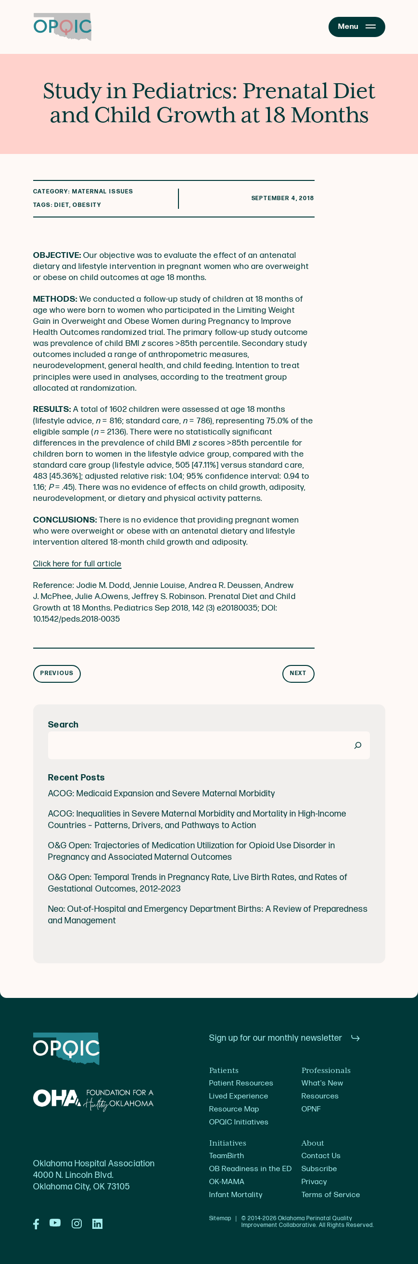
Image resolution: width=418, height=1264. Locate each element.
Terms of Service (331, 1195)
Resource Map (234, 1109)
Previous (57, 673)
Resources (320, 1096)
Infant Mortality (236, 1195)
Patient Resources (241, 1083)
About (313, 1143)
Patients (224, 1070)
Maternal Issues (103, 191)
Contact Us (321, 1156)
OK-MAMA (227, 1182)
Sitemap (220, 1218)
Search (63, 725)
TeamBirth (226, 1156)
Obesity (87, 205)
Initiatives (227, 1143)
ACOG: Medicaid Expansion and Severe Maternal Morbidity (161, 794)
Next (298, 673)
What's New (322, 1083)
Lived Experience (238, 1096)
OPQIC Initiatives (239, 1122)
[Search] (357, 745)
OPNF (311, 1109)
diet (61, 205)
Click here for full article (78, 564)
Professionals (326, 1070)
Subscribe (319, 1169)
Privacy (314, 1182)
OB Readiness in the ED (250, 1169)
